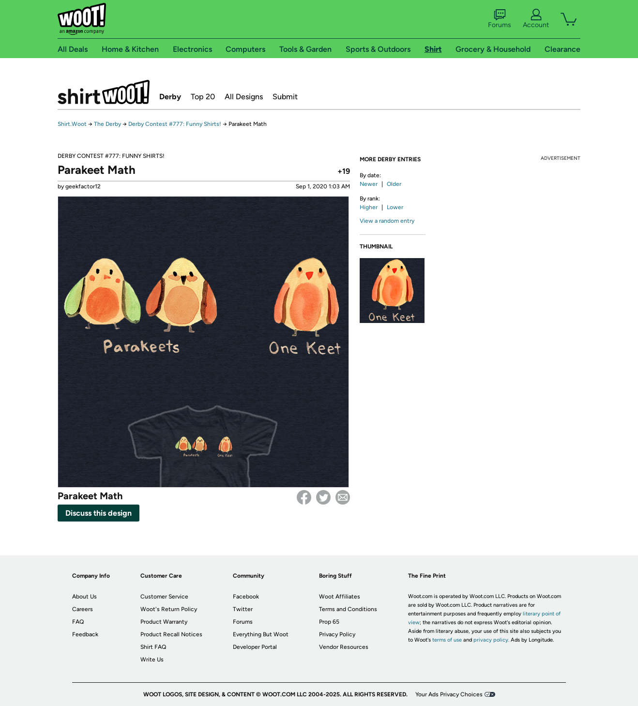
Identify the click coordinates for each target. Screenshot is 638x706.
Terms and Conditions (348, 609)
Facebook (304, 497)
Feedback (85, 634)
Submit (285, 96)
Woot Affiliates (339, 596)
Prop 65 (329, 621)
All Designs (244, 96)
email (342, 497)
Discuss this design (98, 513)
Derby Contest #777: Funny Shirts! (174, 124)
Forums (499, 19)
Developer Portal (255, 647)
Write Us (152, 659)
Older (394, 184)
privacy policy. (491, 640)
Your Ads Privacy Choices (449, 694)
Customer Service (164, 596)
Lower (395, 207)
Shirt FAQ (153, 647)
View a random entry (387, 220)
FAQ (78, 621)
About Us (84, 596)
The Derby (107, 124)
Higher (369, 207)
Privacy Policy (337, 634)
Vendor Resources (343, 647)
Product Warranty (163, 621)
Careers (82, 609)
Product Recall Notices (171, 634)
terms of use (447, 640)
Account (536, 19)
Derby (170, 96)
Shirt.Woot (104, 92)
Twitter (323, 497)
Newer (369, 184)
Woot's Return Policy (168, 609)
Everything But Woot (261, 634)
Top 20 (203, 96)
